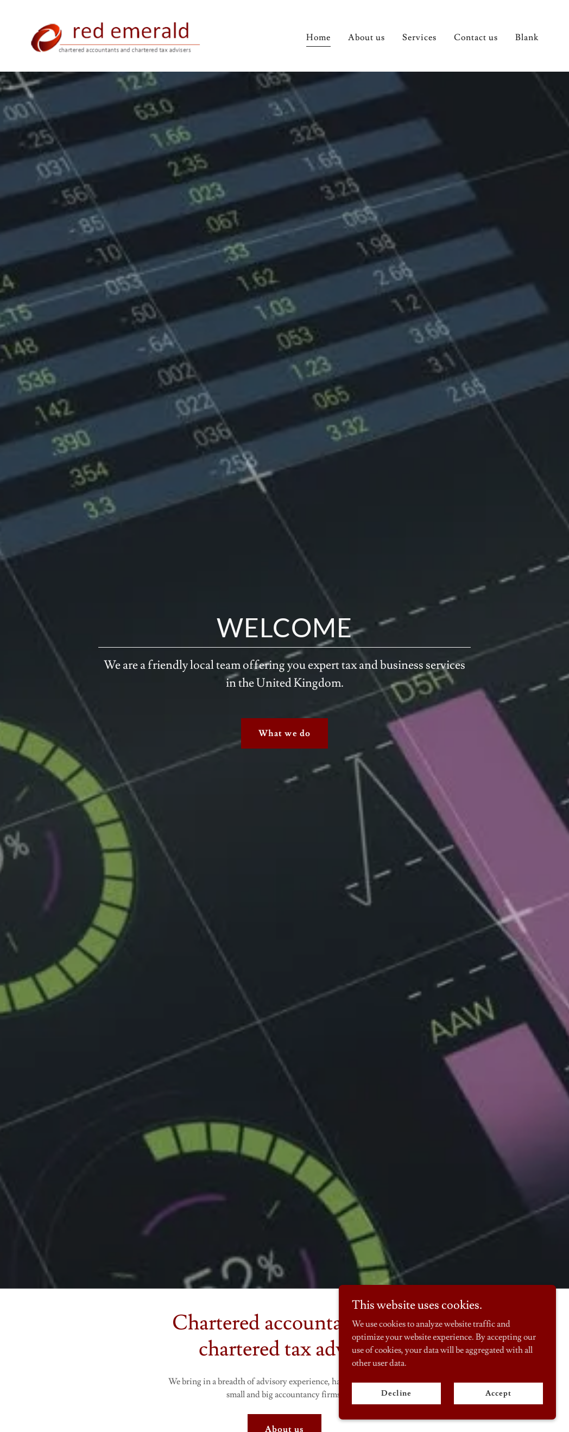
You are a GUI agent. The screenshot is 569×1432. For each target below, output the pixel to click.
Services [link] (419, 37)
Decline (396, 1393)
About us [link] (366, 37)
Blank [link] (527, 37)
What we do (284, 733)
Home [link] (318, 37)
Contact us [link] (476, 37)
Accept (498, 1393)
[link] (119, 33)
